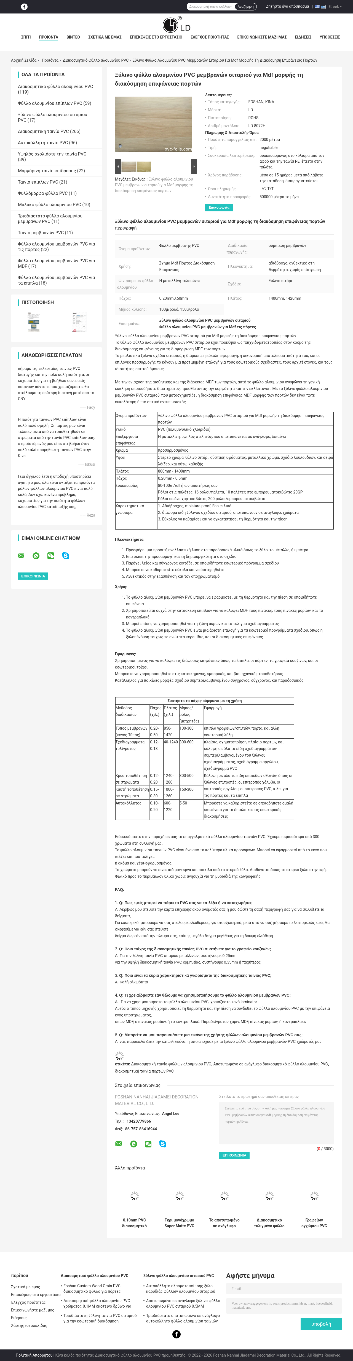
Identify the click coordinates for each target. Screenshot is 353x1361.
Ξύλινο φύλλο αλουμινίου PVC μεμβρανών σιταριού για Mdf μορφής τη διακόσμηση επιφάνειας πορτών (154, 185)
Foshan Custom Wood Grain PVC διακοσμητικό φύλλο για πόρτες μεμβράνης (92, 1289)
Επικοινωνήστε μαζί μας (262, 37)
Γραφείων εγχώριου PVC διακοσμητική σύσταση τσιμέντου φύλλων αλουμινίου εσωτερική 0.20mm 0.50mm (314, 1223)
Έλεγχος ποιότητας (210, 37)
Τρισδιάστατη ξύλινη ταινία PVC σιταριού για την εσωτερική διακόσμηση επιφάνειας (100, 1319)
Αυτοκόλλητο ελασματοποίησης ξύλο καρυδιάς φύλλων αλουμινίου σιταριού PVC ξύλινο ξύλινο (180, 1289)
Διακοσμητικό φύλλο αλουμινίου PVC (96, 60)
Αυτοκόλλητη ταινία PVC (43, 142)
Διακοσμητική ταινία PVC (43, 131)
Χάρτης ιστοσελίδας (29, 1325)
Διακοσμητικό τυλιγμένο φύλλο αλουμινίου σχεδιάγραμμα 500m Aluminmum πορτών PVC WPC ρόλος (269, 1223)
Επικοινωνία (219, 207)
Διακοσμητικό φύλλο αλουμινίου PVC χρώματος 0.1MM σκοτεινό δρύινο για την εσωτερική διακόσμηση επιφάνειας (98, 1304)
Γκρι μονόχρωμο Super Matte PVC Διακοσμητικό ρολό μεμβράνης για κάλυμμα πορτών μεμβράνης (179, 1223)
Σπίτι (26, 37)
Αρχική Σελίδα (23, 60)
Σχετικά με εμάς (104, 37)
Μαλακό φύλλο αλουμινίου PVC (49, 204)
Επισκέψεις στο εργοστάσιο (156, 37)
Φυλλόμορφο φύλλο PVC (43, 193)
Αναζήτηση (246, 7)
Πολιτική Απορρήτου (34, 1355)
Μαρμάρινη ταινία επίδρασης (47, 170)
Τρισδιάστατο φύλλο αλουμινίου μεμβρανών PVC (50, 218)
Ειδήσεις (303, 37)
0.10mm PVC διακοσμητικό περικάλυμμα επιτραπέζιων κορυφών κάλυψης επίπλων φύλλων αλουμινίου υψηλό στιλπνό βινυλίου (134, 1223)
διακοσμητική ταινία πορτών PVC (144, 1071)
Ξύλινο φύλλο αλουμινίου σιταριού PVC (178, 1275)
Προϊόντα (48, 37)
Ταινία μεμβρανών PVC (41, 232)
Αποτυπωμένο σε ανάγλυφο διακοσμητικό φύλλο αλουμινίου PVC (270, 1064)
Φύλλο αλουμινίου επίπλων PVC (50, 103)
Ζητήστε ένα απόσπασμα (287, 6)
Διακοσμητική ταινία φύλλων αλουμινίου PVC (171, 1064)
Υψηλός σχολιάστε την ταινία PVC (52, 154)
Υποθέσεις (330, 37)
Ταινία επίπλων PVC (38, 182)
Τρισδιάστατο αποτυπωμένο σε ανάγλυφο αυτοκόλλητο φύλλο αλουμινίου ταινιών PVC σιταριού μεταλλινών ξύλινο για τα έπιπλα (183, 1319)
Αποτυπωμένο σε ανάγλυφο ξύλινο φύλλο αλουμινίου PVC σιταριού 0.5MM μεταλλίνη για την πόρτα (183, 1304)
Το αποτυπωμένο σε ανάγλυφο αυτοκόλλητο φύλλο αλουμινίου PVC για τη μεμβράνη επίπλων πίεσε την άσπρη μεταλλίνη (224, 1223)
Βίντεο (73, 37)
